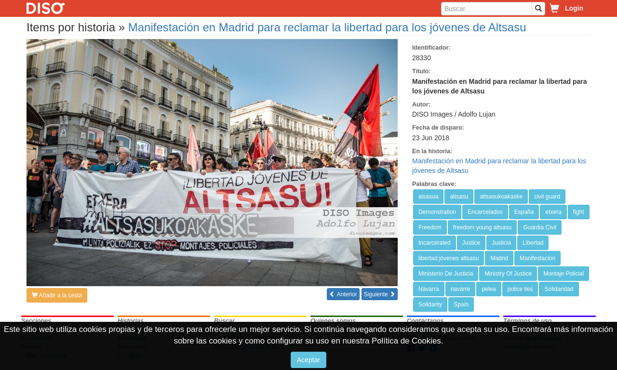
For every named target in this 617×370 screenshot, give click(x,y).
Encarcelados (485, 212)
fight (578, 212)
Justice (471, 242)
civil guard (547, 196)
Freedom (430, 227)
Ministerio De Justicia (445, 273)
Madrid (499, 258)
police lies (520, 289)
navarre (460, 289)
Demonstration (437, 212)
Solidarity (430, 304)
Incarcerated (434, 242)
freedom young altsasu (482, 227)
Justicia (501, 242)
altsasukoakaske (501, 196)
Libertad (533, 242)
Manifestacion (537, 258)
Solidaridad (558, 289)
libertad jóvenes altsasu (448, 258)
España (524, 212)
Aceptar (308, 360)
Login (574, 8)
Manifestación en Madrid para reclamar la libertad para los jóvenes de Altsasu (327, 27)
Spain (461, 304)
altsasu (459, 196)
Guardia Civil (539, 227)
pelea (489, 289)
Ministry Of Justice (508, 273)
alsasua (428, 196)
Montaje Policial (563, 273)
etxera (553, 212)
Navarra (428, 289)
